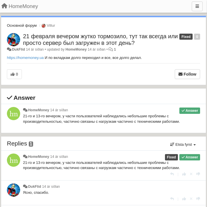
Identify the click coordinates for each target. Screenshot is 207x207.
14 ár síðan (59, 110)
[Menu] (197, 6)
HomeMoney (76, 49)
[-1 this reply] (198, 174)
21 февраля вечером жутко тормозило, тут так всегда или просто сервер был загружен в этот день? (100, 39)
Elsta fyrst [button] (183, 144)
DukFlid (18, 49)
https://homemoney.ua (25, 57)
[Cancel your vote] (191, 174)
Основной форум (22, 25)
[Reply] (172, 174)
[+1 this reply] (184, 174)
